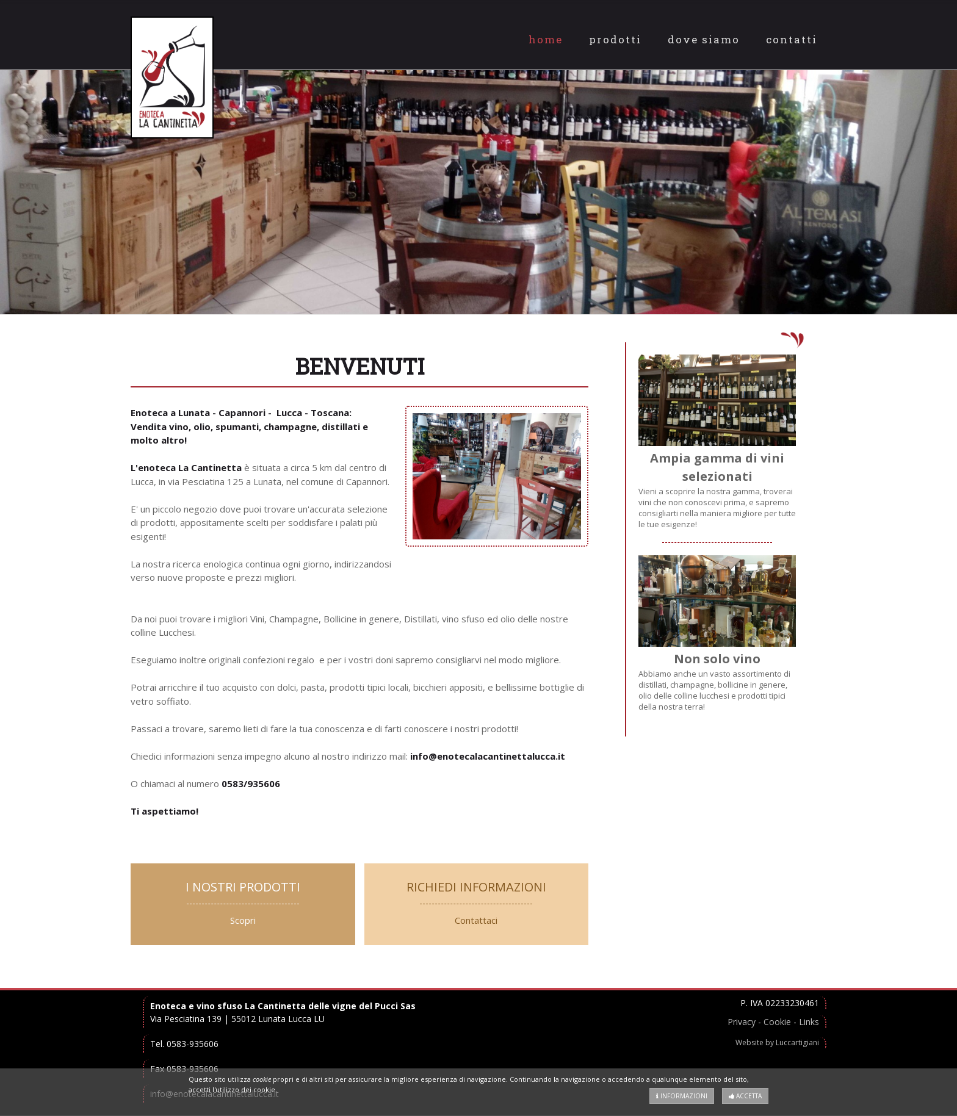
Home (546, 39)
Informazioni (681, 1096)
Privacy (742, 1022)
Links (809, 1022)
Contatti (791, 39)
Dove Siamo (704, 39)
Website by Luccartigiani (777, 1042)
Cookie (777, 1022)
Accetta (745, 1096)
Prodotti (615, 39)
